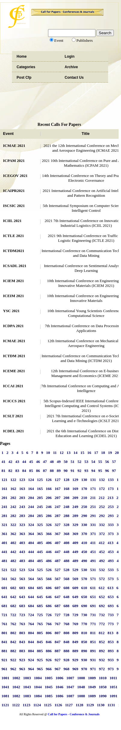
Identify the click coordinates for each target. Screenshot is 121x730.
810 (84, 633)
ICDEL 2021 (13, 431)
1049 (92, 687)
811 (93, 633)
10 (48, 452)
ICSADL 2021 (14, 265)
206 (49, 497)
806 (49, 633)
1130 (100, 705)
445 (40, 551)
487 (58, 560)
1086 (59, 696)
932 (102, 660)
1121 (5, 705)
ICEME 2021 (14, 371)
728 (67, 615)
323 (22, 524)
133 (111, 479)
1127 (69, 705)
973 (111, 669)
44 (24, 461)
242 (14, 506)
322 (14, 524)
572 (102, 578)
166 (49, 488)
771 (93, 624)
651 (93, 597)
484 (31, 560)
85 (31, 470)
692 (102, 606)
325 (40, 524)
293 (111, 515)
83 (17, 470)
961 (5, 669)
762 (14, 624)
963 (22, 669)
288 (67, 515)
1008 (81, 678)
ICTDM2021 (13, 250)
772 (102, 624)
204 (31, 497)
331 (93, 524)
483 (22, 560)
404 (31, 542)
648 (67, 597)
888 (67, 651)
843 (22, 642)
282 (14, 515)
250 (84, 506)
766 (49, 624)
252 (102, 506)
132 (102, 479)
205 (40, 497)
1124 (37, 705)
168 (67, 488)
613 (110, 588)
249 (75, 506)
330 (84, 524)
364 (31, 533)
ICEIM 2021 (13, 296)
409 (75, 542)
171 (93, 488)
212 (102, 497)
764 (31, 624)
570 (84, 578)
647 (58, 597)
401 (5, 542)
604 (31, 588)
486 (49, 560)
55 (100, 461)
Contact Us (74, 77)
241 (5, 506)
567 (58, 578)
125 (40, 479)
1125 (47, 705)
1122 (16, 705)
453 (111, 551)
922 (14, 660)
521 (5, 569)
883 (22, 651)
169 (75, 488)
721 (5, 615)
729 (75, 615)
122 (14, 479)
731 (93, 615)
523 (22, 569)
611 (93, 588)
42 (10, 461)
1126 (58, 705)
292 (102, 515)
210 (84, 497)
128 (67, 479)
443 (22, 551)
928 (67, 660)
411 (93, 542)
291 (93, 515)
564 (31, 578)
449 (75, 551)
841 (5, 642)
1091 (113, 696)
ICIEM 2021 (13, 280)
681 (5, 606)
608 (67, 588)
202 (14, 497)
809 (75, 633)
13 (69, 452)
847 (58, 642)
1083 (27, 696)
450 (84, 551)
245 (40, 506)
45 (31, 461)
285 (40, 515)
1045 (49, 687)
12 (62, 452)
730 (84, 615)
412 (102, 542)
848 (67, 642)
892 (102, 651)
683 (22, 606)
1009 (92, 678)
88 (52, 470)
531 (93, 569)
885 (40, 651)
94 (93, 470)
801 (5, 633)
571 (93, 578)
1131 (111, 705)
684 (31, 606)
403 (22, 542)
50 (66, 461)
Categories (26, 67)
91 (72, 470)
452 (102, 551)
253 (111, 506)
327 (58, 524)
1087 (70, 696)
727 (58, 615)
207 (58, 497)
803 (22, 633)
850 (84, 642)
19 (110, 452)
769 (75, 624)
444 (31, 551)
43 (17, 461)
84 (24, 470)
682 (14, 606)
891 (93, 651)
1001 (5, 678)
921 (5, 660)
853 (111, 642)
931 (93, 660)
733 (111, 615)
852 (102, 642)
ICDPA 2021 (13, 326)
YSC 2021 (11, 311)
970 (84, 669)
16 (89, 452)
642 (14, 597)
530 (84, 569)
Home (21, 56)
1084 (38, 696)
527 (58, 569)
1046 (59, 687)
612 (102, 588)
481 (5, 560)
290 (84, 515)
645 (40, 597)
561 (5, 578)
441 (5, 551)
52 (79, 461)
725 (40, 615)
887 (58, 651)
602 (14, 588)
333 (111, 524)
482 (14, 560)
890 (84, 651)
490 (84, 560)
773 (111, 624)
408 (67, 542)
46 (38, 461)
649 (75, 597)
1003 (27, 678)
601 (5, 588)
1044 (38, 687)
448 (67, 551)
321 (5, 524)
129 (75, 479)
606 (49, 588)
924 (31, 660)
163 (22, 488)
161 (5, 488)
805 (40, 633)
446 (49, 551)
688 (67, 606)
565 (40, 578)
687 (58, 606)
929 (75, 660)
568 (67, 578)
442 (14, 551)
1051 (113, 687)
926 (49, 660)
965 (40, 669)
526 (49, 569)
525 (40, 569)
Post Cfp (24, 77)
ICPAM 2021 (14, 160)
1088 (81, 696)
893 (111, 651)
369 (75, 533)
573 (111, 578)
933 (111, 660)
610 (84, 588)
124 (31, 479)
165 (40, 488)
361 (5, 533)
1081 (5, 696)
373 (111, 533)
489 (75, 560)
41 (3, 461)
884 (31, 651)
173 (111, 488)
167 (58, 488)
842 (14, 642)
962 (14, 669)
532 (102, 569)
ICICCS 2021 (14, 401)
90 (66, 470)
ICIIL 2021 (12, 220)
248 (67, 506)
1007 (70, 678)
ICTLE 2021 (13, 235)
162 (14, 488)
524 (31, 569)
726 (49, 615)
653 (111, 597)
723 (22, 615)
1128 (79, 705)
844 (31, 642)
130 (84, 479)
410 (84, 542)
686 (49, 606)
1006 (59, 678)
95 (100, 470)
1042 (16, 687)
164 (31, 488)
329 (75, 524)
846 (49, 642)
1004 (38, 678)
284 (31, 515)
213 (110, 497)
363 (22, 533)
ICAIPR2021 (14, 190)
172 (102, 488)
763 (22, 624)
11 (55, 452)
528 (67, 569)
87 (45, 470)
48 (52, 461)
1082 (16, 696)
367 (58, 533)
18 (103, 452)
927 (58, 660)
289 (75, 515)
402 (14, 542)
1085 (49, 696)
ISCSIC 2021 (14, 205)
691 (93, 606)
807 (58, 633)
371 (93, 533)
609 (75, 588)
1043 (27, 687)
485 (40, 560)
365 (40, 533)
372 (102, 533)
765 (40, 624)
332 (102, 524)
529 (75, 569)
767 (58, 624)
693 (111, 606)
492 (102, 560)
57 (114, 461)
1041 (5, 687)
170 (84, 488)
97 (114, 470)
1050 (103, 687)
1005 (49, 678)
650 (84, 597)
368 (67, 533)
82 (10, 470)
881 (5, 651)
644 (31, 597)
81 (3, 470)
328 (67, 524)
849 (75, 642)
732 (102, 615)
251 (93, 506)
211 (93, 497)
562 (14, 578)
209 (75, 497)
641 (5, 597)
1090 (103, 696)
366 (49, 533)
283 (22, 515)
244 (31, 506)
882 (14, 651)
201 (5, 497)
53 (86, 461)
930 (84, 660)
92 (79, 470)
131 (93, 479)
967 (58, 669)
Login (69, 56)
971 (93, 669)
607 (58, 588)
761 (5, 624)
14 (75, 452)
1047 (70, 687)
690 (84, 606)
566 (49, 578)
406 (49, 542)
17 (96, 452)
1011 (113, 678)
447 (58, 551)
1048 (81, 687)
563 (22, 578)
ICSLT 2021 (13, 416)
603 (22, 588)
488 (67, 560)
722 (14, 615)
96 (107, 470)
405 (40, 542)
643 (22, 597)
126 (49, 479)
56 (107, 461)
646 (49, 597)
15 (82, 452)
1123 (26, 705)
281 (5, 515)
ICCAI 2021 (13, 386)
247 (58, 506)
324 (31, 524)
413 (110, 542)
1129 (90, 705)
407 (58, 542)
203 (22, 497)
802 (14, 633)
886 (49, 651)
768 (67, 624)
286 (49, 515)
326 (49, 524)
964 (31, 669)
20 (117, 452)
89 (59, 470)
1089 (92, 696)
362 (14, 533)
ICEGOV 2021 (15, 175)
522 (14, 569)
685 (40, 606)
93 (86, 470)
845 (40, 642)
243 (22, 506)
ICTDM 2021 (14, 356)
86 (38, 470)
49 (59, 461)
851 (93, 642)
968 (67, 669)
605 (40, 588)
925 (40, 660)
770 (84, 624)
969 (75, 669)
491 (93, 560)
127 (58, 479)
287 (58, 515)
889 (75, 651)
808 (67, 633)
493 (111, 560)
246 (49, 506)
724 (31, 615)
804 (31, 633)
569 (75, 578)
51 (72, 461)
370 (84, 533)
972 (102, 669)
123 (22, 479)
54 (93, 461)
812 (102, 633)
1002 (16, 678)
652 (102, 597)
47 (45, 461)
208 (67, 497)
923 (22, 660)
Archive (71, 67)
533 (111, 569)
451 (93, 551)
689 (75, 606)
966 (49, 669)
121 (5, 479)
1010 (103, 678)
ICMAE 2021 (14, 145)
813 (110, 633)
